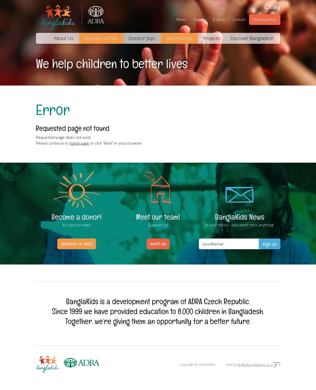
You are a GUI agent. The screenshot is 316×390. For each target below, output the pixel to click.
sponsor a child (76, 243)
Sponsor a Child (100, 38)
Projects (211, 38)
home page (79, 143)
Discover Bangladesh (252, 38)
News (181, 19)
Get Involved (179, 38)
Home (42, 38)
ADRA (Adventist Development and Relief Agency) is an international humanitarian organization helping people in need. (93, 16)
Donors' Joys (142, 38)
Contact (238, 19)
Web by (253, 364)
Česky (272, 7)
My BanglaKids (265, 19)
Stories (199, 19)
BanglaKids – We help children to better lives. (59, 16)
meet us (158, 243)
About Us (64, 38)
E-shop (219, 19)
